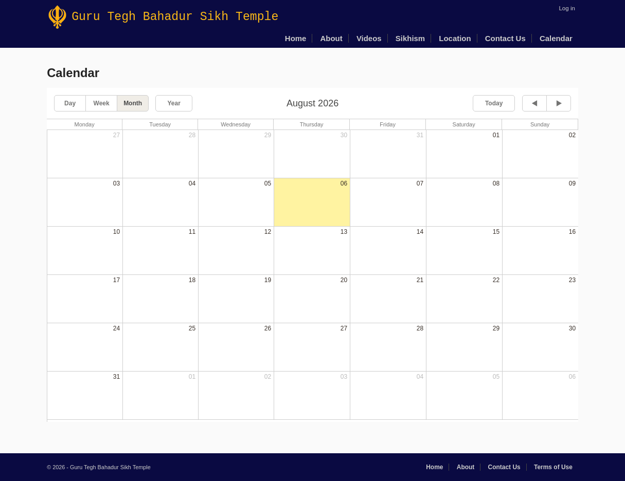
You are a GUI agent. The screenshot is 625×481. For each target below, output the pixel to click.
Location (455, 38)
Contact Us (505, 38)
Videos (369, 38)
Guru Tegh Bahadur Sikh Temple (163, 17)
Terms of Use (553, 467)
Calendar (556, 38)
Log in (567, 8)
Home (296, 38)
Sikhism (410, 38)
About (331, 38)
